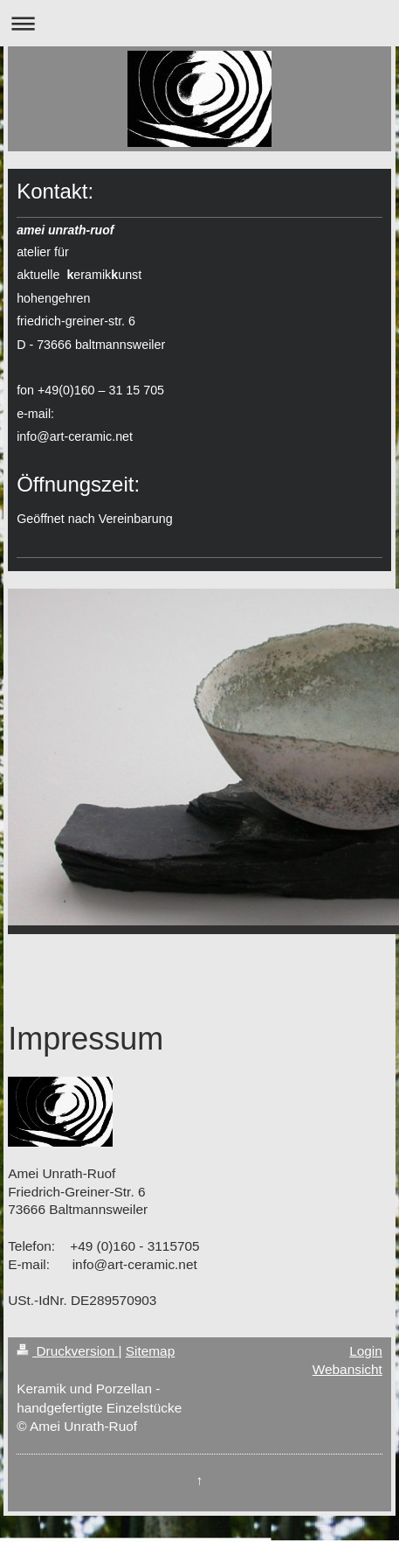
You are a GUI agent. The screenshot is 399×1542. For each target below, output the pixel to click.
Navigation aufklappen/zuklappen (199, 23)
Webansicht (347, 1369)
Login (365, 1350)
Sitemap (150, 1350)
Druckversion (67, 1350)
